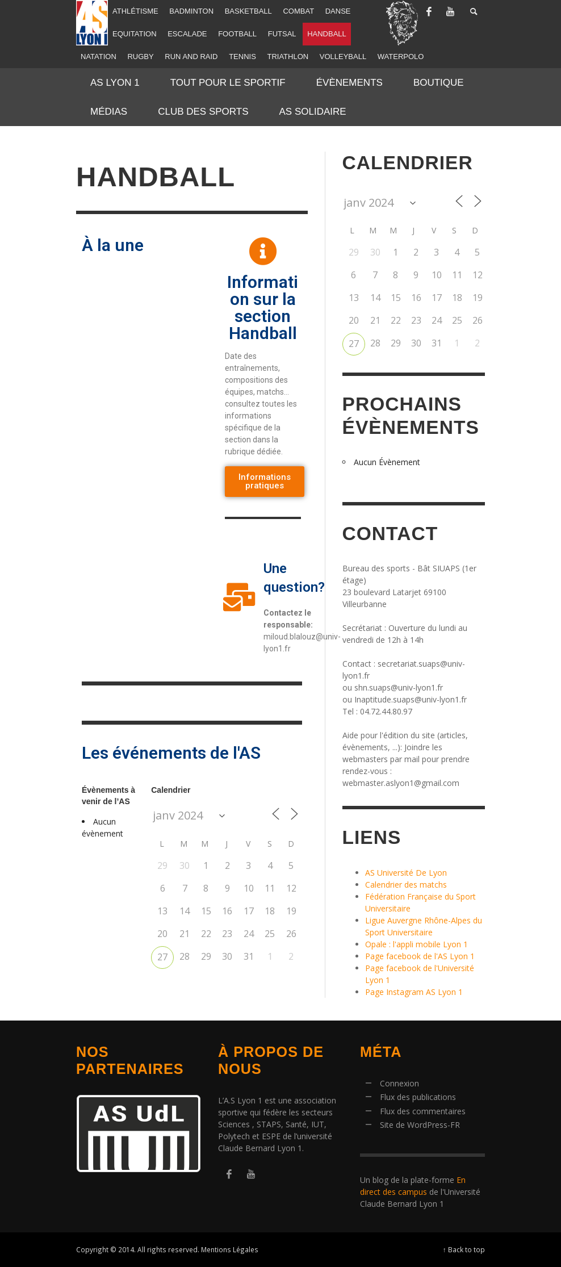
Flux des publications (418, 1097)
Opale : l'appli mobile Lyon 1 (416, 944)
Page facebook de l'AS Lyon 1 (420, 956)
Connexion (399, 1083)
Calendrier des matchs (406, 884)
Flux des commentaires (423, 1111)
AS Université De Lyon (406, 872)
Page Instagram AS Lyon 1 (414, 991)
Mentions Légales (229, 1249)
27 (162, 957)
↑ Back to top (464, 1249)
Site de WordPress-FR (420, 1124)
